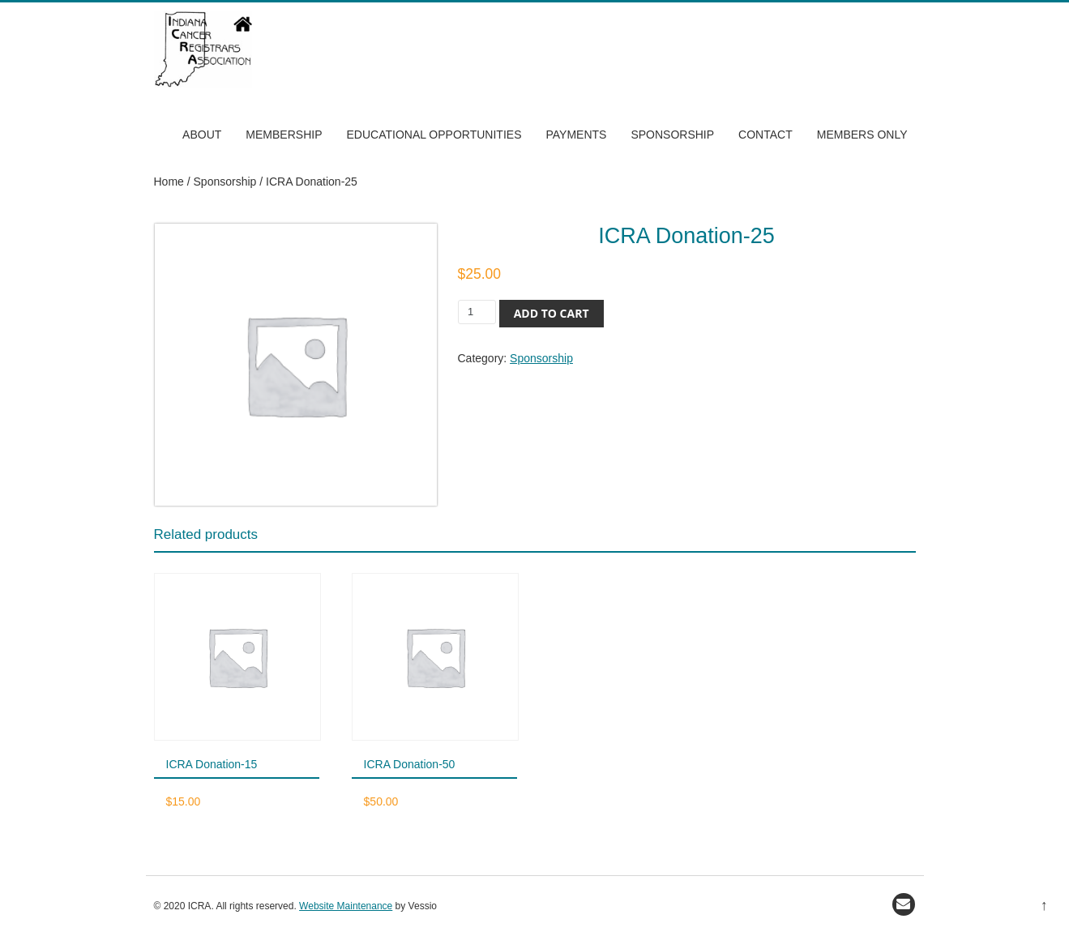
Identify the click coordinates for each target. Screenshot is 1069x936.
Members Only (862, 134)
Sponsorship (672, 134)
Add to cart (551, 313)
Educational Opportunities (433, 134)
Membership (284, 134)
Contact (765, 134)
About (201, 134)
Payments (575, 134)
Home (169, 181)
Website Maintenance (345, 906)
